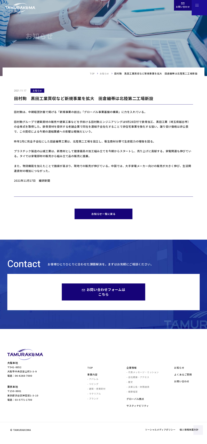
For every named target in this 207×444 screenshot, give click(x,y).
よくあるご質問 (183, 376)
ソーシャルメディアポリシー (153, 436)
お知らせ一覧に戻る (103, 214)
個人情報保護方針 (187, 436)
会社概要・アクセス (138, 378)
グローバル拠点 (135, 400)
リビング (93, 385)
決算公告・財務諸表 (138, 388)
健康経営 (133, 393)
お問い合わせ (181, 382)
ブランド (93, 400)
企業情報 (131, 369)
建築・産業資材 (97, 390)
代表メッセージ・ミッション (143, 373)
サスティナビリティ (137, 407)
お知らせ (104, 73)
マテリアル (95, 395)
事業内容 (92, 376)
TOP (91, 73)
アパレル (93, 380)
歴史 (130, 383)
